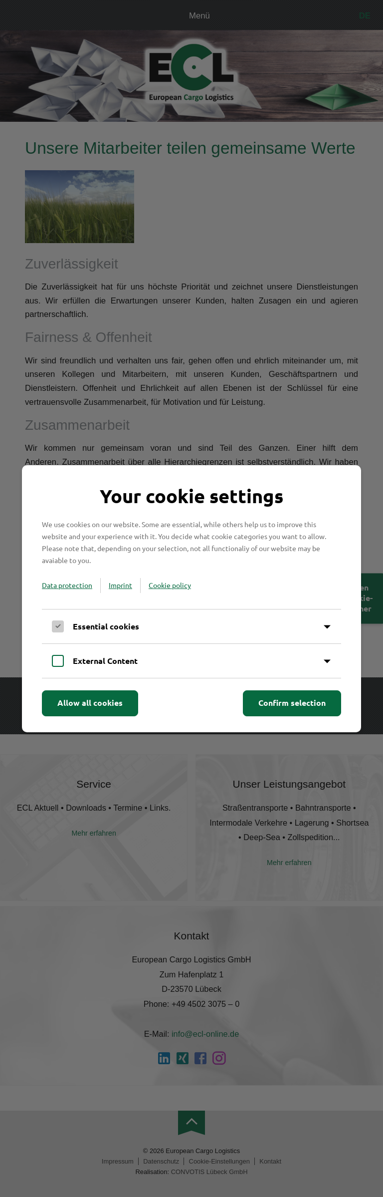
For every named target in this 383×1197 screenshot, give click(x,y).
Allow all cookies (90, 702)
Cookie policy (170, 585)
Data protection (67, 585)
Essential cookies (106, 626)
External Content (105, 660)
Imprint (120, 585)
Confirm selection (292, 702)
